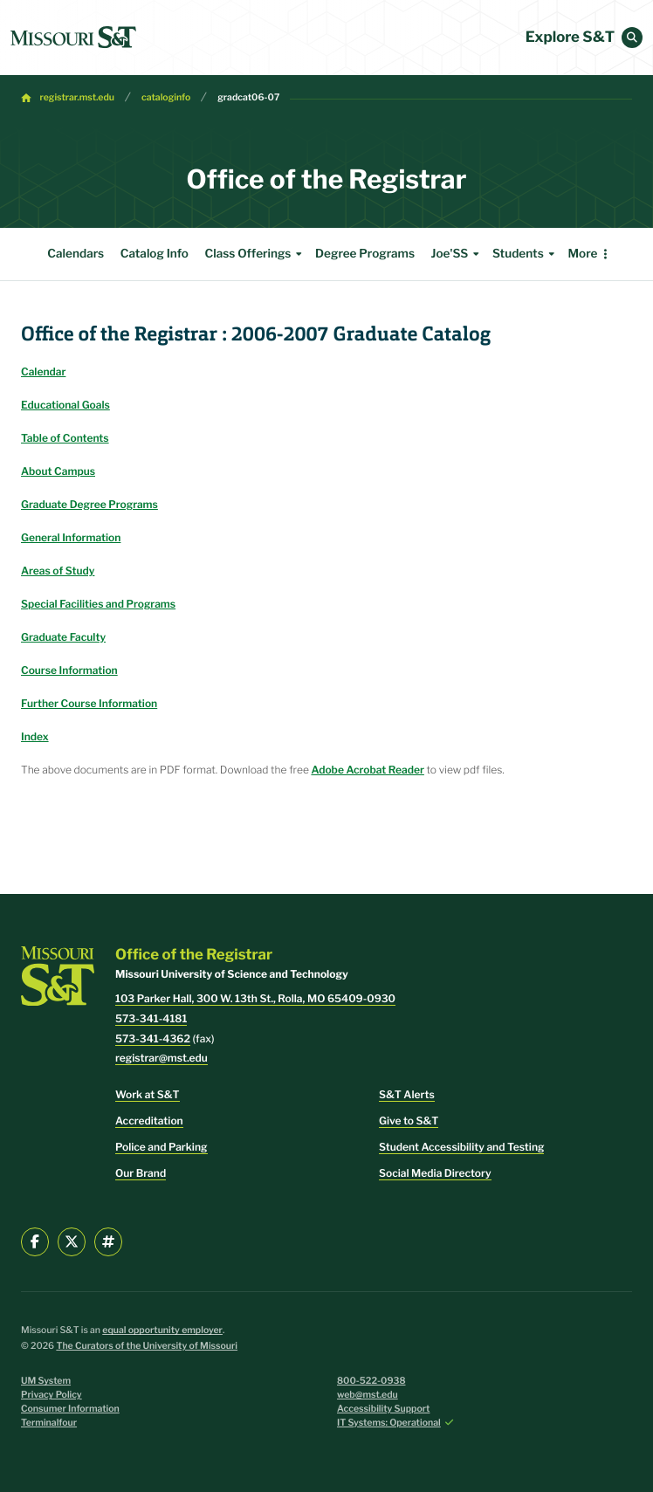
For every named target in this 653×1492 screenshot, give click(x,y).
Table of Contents (65, 437)
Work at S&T (147, 1094)
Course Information (69, 670)
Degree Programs (365, 254)
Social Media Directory (435, 1172)
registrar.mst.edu (77, 97)
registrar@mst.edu (161, 1057)
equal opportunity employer (162, 1330)
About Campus (58, 471)
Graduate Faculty (63, 636)
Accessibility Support (383, 1408)
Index (35, 736)
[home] (73, 37)
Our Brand (140, 1172)
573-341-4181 (151, 1018)
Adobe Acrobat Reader (367, 769)
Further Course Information (89, 703)
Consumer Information (70, 1408)
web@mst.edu (367, 1394)
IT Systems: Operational (389, 1422)
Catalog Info (154, 254)
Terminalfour (49, 1422)
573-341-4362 (152, 1038)
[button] (632, 37)
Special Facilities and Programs (98, 603)
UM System (46, 1380)
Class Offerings (255, 254)
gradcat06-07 (248, 97)
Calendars (75, 254)
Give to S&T (408, 1120)
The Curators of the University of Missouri (146, 1345)
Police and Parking (161, 1146)
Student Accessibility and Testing (461, 1146)
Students (526, 254)
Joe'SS (458, 254)
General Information (70, 537)
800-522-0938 (371, 1380)
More (582, 254)
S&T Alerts (407, 1094)
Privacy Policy (51, 1394)
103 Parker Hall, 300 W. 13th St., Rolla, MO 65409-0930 (255, 998)
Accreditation (149, 1120)
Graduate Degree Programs (89, 504)
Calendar (43, 371)
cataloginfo (165, 97)
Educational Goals (65, 404)
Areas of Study (57, 570)
